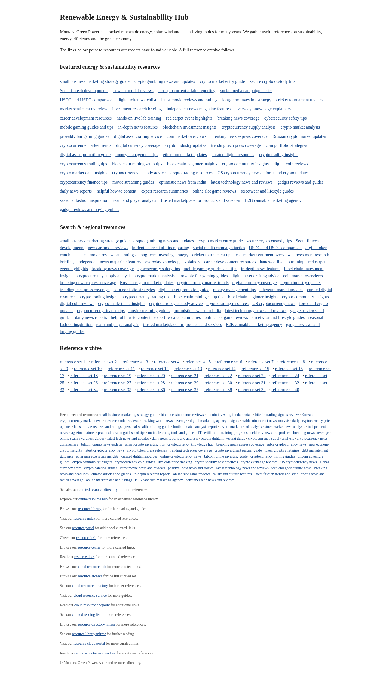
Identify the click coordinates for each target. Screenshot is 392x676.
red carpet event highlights (189, 118)
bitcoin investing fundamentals (229, 415)
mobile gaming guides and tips (86, 127)
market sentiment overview (83, 108)
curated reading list (86, 615)
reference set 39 (251, 389)
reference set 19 (117, 375)
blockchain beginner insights (192, 164)
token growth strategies (282, 450)
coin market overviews (186, 136)
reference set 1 (72, 362)
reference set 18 (84, 375)
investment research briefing (137, 108)
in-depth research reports (152, 474)
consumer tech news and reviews (210, 480)
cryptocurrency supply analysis (248, 127)
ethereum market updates (185, 154)
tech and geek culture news (291, 468)
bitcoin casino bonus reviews (182, 415)
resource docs (84, 557)
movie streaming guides (133, 182)
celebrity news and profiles (270, 433)
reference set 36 (151, 389)
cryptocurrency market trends (85, 145)
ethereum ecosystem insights (97, 456)
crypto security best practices (216, 462)
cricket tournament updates (299, 100)
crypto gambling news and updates (164, 81)
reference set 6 (229, 362)
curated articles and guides (111, 474)
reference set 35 (117, 389)
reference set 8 (292, 362)
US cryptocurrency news (239, 172)
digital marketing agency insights (214, 421)
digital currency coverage (138, 145)
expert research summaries (164, 191)
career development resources (86, 118)
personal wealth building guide (147, 427)
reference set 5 (198, 362)
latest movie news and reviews (142, 468)
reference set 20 (151, 375)
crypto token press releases (147, 450)
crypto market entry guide (222, 81)
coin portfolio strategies (286, 145)
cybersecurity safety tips (285, 118)
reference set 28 (151, 382)
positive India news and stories (190, 468)
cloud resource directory (90, 586)
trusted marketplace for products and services (200, 200)
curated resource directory (98, 490)
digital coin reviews (291, 164)
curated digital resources (233, 154)
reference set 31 (251, 382)
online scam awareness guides (82, 438)
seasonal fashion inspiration (84, 200)
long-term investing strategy (246, 100)
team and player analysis (134, 200)
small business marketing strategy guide (95, 81)
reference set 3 (135, 362)
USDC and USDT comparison (86, 100)
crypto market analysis (300, 127)
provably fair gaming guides (84, 136)
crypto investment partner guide (238, 450)
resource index (85, 518)
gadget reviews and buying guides (89, 209)
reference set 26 (84, 382)
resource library (89, 509)
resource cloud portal (89, 643)
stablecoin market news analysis (266, 421)
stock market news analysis (285, 427)
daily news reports (76, 191)
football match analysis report (195, 427)
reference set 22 (218, 375)
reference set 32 (285, 382)
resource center (89, 547)
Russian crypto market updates (299, 136)
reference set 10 (88, 368)
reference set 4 (166, 362)
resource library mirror (89, 634)
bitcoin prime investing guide (226, 456)
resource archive (90, 576)
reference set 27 (117, 382)
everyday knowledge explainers (263, 108)
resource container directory (95, 653)
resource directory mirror (96, 624)
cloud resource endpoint (92, 605)
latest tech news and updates (128, 438)
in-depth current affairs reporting (187, 90)
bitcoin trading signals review (277, 415)
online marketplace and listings (109, 480)
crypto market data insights (83, 172)
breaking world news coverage (164, 421)
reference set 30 (218, 382)
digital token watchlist (137, 100)
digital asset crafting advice (138, 136)
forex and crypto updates (287, 172)
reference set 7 (261, 362)
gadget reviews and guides (300, 182)
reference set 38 (218, 389)
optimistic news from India (182, 182)
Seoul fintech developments (84, 90)
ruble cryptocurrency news (286, 444)
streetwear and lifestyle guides (267, 191)
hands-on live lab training (139, 118)
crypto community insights (245, 164)
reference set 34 (84, 389)
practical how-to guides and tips (121, 433)
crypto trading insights (278, 154)
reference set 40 (285, 389)
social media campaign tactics (246, 90)
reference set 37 (184, 389)
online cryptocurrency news (180, 456)
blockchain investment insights (189, 127)
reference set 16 (289, 368)
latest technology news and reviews (242, 182)
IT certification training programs (223, 433)
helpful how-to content (116, 191)
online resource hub (93, 499)
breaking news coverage (238, 118)
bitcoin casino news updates (101, 444)
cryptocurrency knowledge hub (190, 444)
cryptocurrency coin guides (135, 462)
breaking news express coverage (239, 136)
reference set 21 (184, 375)
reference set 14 (221, 368)
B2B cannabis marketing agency (273, 200)
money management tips (136, 154)
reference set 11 (121, 368)
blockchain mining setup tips (137, 164)
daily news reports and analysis (175, 438)
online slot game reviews (214, 191)
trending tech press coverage (236, 145)
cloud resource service (90, 595)
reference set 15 (255, 368)
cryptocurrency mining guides (272, 456)
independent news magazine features (199, 108)
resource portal (83, 528)
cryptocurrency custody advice (139, 172)
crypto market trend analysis (241, 427)
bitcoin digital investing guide (223, 438)
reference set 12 (155, 368)
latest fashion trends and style (276, 474)
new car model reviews (133, 90)
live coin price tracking (175, 462)
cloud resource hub (92, 567)
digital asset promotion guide (85, 154)
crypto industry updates (185, 145)
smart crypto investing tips (145, 444)
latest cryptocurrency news (104, 450)
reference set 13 (188, 368)
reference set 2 (104, 362)
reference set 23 (251, 375)
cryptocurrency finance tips (84, 182)
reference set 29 (184, 382)
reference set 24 (285, 375)
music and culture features (232, 474)
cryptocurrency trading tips (83, 164)
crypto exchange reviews (259, 462)
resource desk (86, 538)
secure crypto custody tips (272, 81)
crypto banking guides (100, 468)
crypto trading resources (191, 172)
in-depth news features (138, 127)
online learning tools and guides (171, 433)
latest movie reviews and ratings (189, 100)
